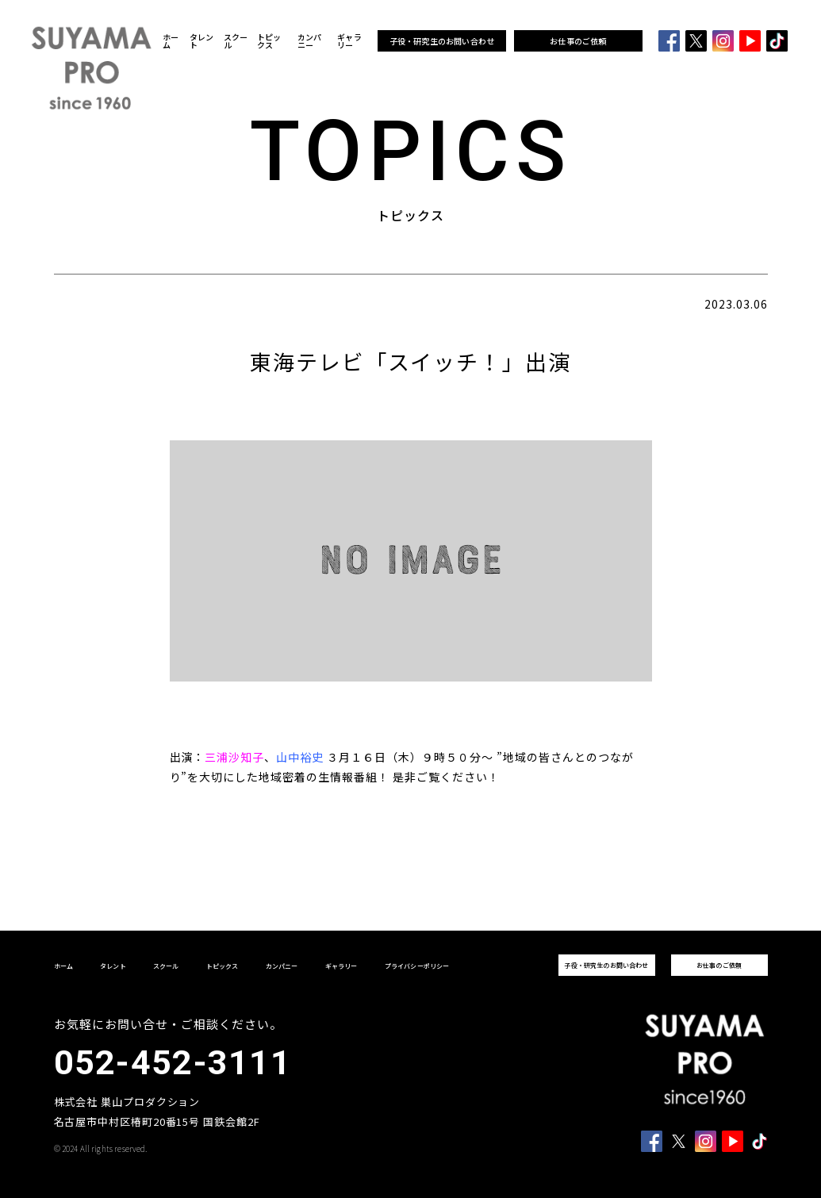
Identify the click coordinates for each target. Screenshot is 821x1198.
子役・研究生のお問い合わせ (442, 41)
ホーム (170, 41)
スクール (236, 41)
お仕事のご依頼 (578, 41)
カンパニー (309, 41)
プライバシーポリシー (417, 966)
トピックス (269, 41)
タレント (202, 41)
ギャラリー (349, 41)
